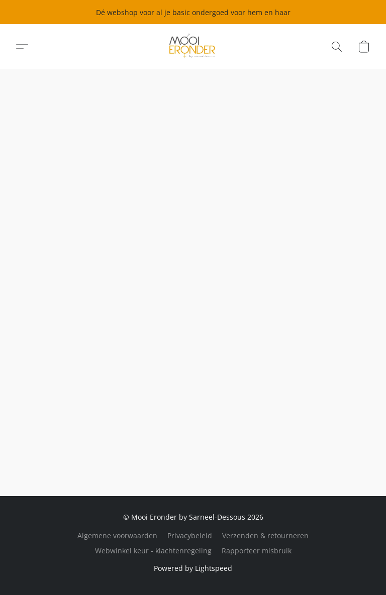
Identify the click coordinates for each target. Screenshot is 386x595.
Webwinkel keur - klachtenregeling (153, 550)
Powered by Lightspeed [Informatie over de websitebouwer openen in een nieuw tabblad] (193, 568)
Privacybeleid (189, 535)
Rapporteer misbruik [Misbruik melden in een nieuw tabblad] (257, 550)
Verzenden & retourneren (265, 535)
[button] (193, 46)
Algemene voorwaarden (117, 535)
